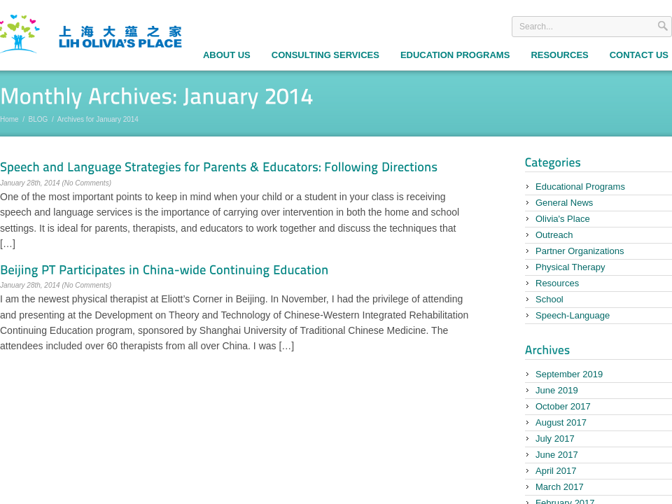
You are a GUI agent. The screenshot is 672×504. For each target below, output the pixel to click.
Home (9, 119)
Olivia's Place (563, 219)
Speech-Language (573, 315)
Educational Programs (580, 186)
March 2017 (560, 487)
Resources (559, 55)
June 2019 (557, 390)
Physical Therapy (570, 267)
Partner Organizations (580, 251)
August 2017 (561, 422)
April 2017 (556, 470)
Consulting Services (325, 55)
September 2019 (569, 374)
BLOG (38, 119)
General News (564, 202)
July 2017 (555, 438)
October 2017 (563, 406)
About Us (227, 55)
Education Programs (455, 55)
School (550, 299)
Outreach (554, 235)
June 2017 (557, 454)
